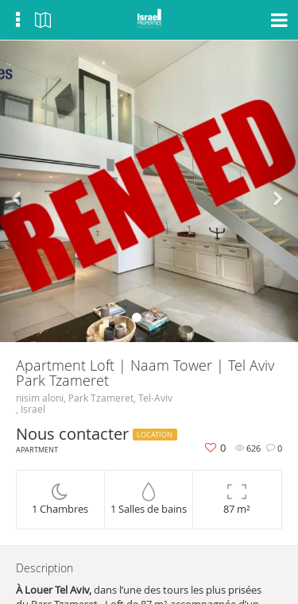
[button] (22, 191)
